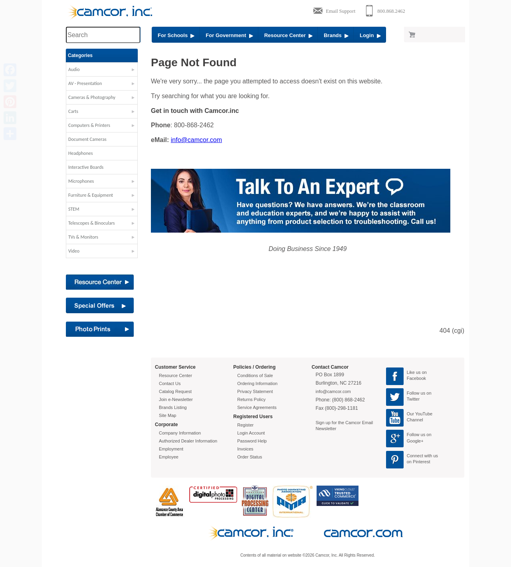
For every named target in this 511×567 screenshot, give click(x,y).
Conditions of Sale (255, 375)
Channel (415, 419)
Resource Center (288, 35)
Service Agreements (256, 407)
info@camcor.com (196, 139)
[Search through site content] (103, 35)
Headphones (80, 153)
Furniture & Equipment (90, 195)
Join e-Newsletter (176, 399)
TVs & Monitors (83, 237)
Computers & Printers (89, 125)
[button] (101, 71)
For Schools (176, 35)
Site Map (167, 415)
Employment (171, 448)
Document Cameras (87, 139)
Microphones (81, 181)
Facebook (416, 378)
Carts (73, 111)
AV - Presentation (85, 83)
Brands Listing (173, 407)
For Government (229, 35)
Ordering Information (257, 383)
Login (370, 35)
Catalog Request (175, 391)
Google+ (415, 441)
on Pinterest (418, 461)
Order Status (249, 456)
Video (73, 251)
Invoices (245, 448)
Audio (74, 69)
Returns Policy (251, 399)
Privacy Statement (255, 391)
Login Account (251, 433)
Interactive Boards (85, 167)
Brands (336, 35)
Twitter (413, 399)
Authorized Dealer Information (188, 441)
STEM (73, 209)
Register (245, 425)
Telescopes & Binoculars (91, 223)
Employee (168, 456)
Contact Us (169, 383)
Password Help (252, 441)
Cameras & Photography (91, 97)
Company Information (180, 433)
